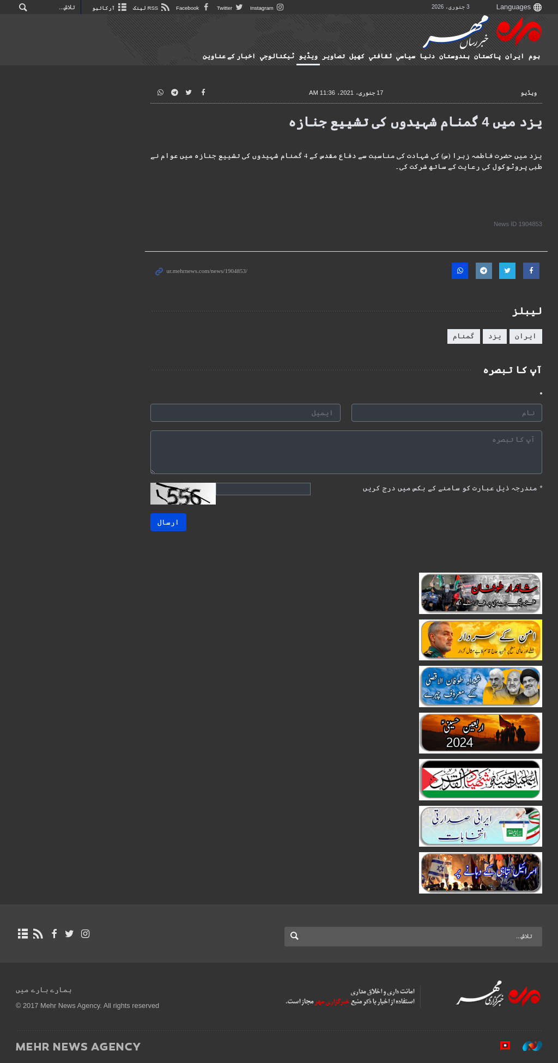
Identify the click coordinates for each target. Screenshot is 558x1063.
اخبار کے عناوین (229, 56)
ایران (514, 56)
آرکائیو (110, 8)
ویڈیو (308, 56)
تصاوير (333, 56)
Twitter (231, 8)
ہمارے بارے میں (44, 990)
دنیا (427, 56)
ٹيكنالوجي (277, 56)
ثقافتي (380, 56)
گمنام (464, 336)
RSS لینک (152, 8)
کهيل (357, 56)
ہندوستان (454, 56)
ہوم (534, 56)
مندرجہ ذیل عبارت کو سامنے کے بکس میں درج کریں (452, 488)
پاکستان (487, 56)
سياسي (405, 56)
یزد (494, 336)
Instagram (268, 8)
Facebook (193, 8)
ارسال (168, 522)
